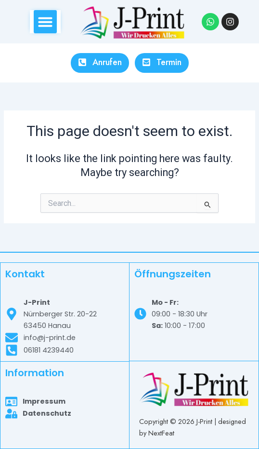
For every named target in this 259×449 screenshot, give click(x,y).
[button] (45, 21)
